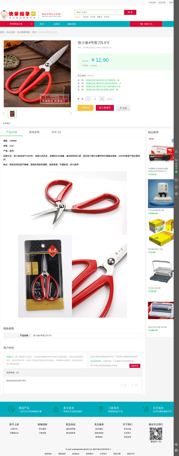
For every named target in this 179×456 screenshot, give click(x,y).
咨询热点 (75, 454)
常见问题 (127, 429)
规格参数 (34, 132)
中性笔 (106, 17)
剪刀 (34, 32)
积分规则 (42, 429)
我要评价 (134, 366)
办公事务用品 (23, 32)
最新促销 (71, 24)
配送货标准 (70, 433)
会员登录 (152, 2)
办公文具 (11, 32)
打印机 (92, 17)
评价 (56, 132)
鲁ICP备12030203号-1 (102, 449)
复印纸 (86, 17)
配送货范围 (70, 429)
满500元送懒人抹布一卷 (107, 89)
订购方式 (14, 429)
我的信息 (174, 2)
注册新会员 (14, 433)
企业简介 (127, 433)
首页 (42, 24)
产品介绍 (11, 132)
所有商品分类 (21, 24)
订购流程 (42, 433)
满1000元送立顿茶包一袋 (107, 80)
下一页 (134, 385)
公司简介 (103, 454)
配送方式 (131, 454)
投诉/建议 (99, 429)
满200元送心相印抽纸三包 (108, 86)
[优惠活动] (90, 80)
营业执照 (127, 437)
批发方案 (117, 454)
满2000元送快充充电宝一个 (109, 83)
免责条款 (48, 454)
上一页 (123, 385)
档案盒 (99, 17)
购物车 (146, 24)
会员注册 (161, 2)
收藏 (123, 108)
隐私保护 (62, 454)
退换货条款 (99, 433)
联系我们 (99, 437)
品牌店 (57, 24)
